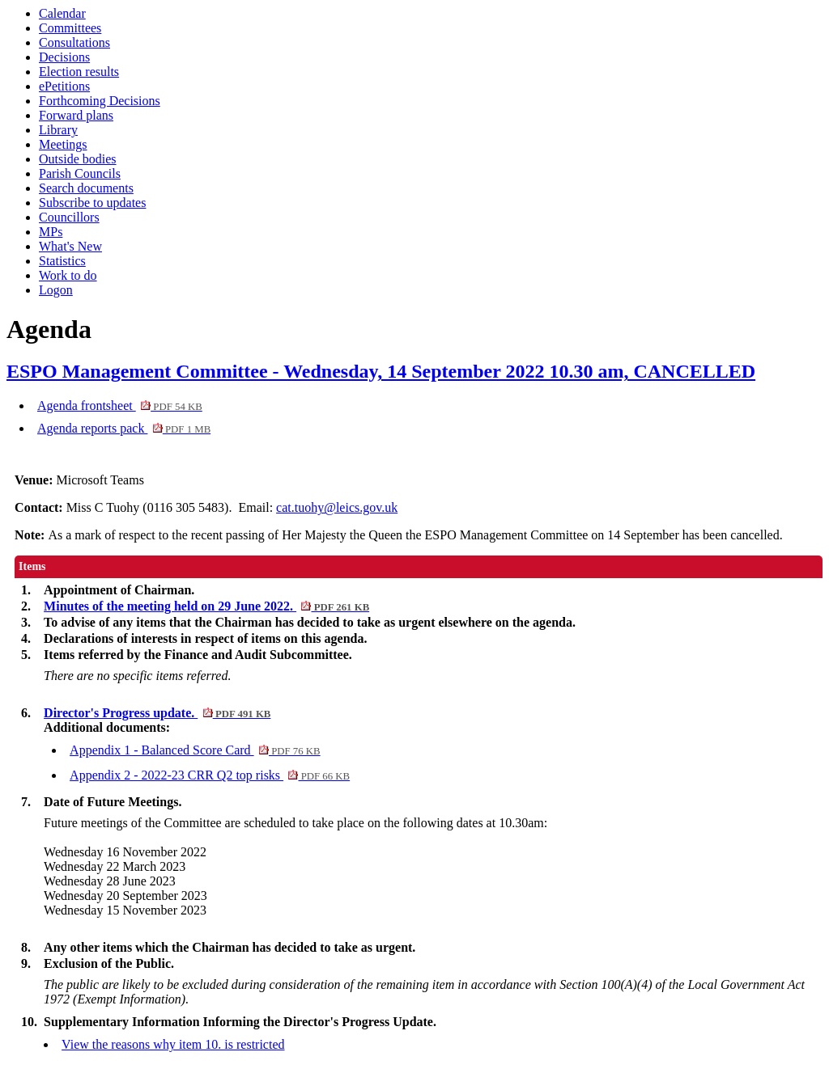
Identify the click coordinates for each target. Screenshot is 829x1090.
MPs (50, 232)
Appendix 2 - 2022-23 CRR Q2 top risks (210, 775)
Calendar (62, 13)
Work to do (68, 275)
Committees (70, 28)
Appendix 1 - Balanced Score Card (195, 750)
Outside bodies (78, 159)
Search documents (86, 188)
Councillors (69, 217)
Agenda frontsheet (119, 405)
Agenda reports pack (123, 428)
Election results (79, 71)
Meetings (63, 144)
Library (58, 130)
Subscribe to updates (92, 202)
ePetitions (64, 86)
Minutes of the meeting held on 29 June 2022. (206, 606)
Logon (56, 290)
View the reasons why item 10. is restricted (173, 1044)
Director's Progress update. (157, 713)
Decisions (64, 57)
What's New (70, 246)
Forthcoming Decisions (99, 101)
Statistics (62, 261)
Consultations (74, 42)
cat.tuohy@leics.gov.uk (336, 507)
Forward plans (76, 115)
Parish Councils (80, 173)
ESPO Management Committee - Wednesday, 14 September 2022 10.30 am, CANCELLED (380, 371)
